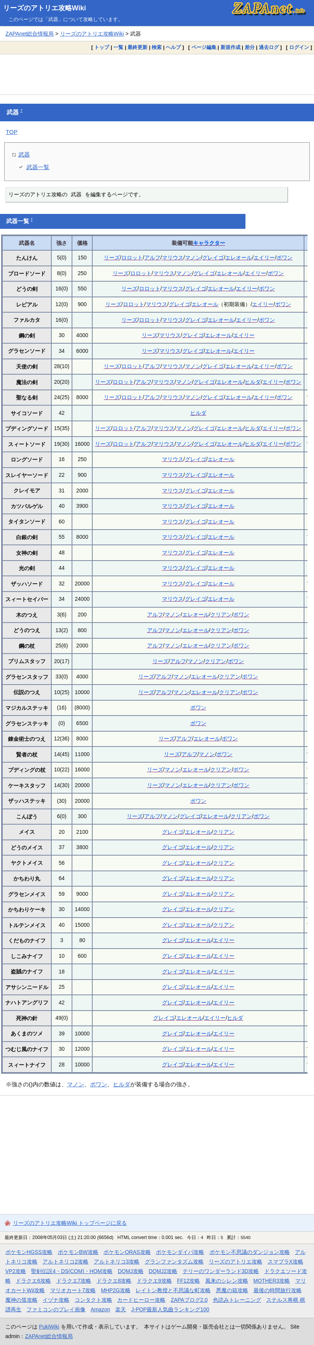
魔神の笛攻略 (21, 1300)
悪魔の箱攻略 (232, 1290)
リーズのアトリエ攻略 (235, 1262)
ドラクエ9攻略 (154, 1281)
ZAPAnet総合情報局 (29, 34)
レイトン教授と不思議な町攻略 (173, 1290)
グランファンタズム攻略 (174, 1262)
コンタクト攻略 (93, 1300)
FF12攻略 (188, 1281)
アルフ (152, 257)
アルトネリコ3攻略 (117, 1262)
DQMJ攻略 (131, 1271)
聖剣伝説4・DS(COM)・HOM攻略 (72, 1271)
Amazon (100, 1309)
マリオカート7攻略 (73, 1290)
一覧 (118, 47)
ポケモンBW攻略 (78, 1252)
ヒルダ (253, 382)
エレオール (238, 257)
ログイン (299, 47)
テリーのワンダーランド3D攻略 (221, 1271)
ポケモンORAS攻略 (126, 1252)
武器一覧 (37, 167)
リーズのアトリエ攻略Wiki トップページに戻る (70, 1223)
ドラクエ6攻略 (33, 1281)
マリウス (172, 257)
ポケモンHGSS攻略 (28, 1252)
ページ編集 (203, 47)
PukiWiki (49, 1327)
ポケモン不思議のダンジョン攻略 (249, 1252)
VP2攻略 (15, 1271)
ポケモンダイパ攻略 (180, 1252)
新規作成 (230, 47)
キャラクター (209, 243)
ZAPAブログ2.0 (189, 1300)
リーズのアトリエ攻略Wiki (44, 8)
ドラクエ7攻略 (74, 1281)
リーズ (112, 257)
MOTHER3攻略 (271, 1281)
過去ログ (269, 47)
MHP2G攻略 (116, 1290)
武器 (24, 154)
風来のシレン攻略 (226, 1281)
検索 (157, 47)
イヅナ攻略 (56, 1300)
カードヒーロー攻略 (141, 1300)
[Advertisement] (157, 74)
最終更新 (137, 47)
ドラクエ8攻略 (114, 1281)
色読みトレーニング (237, 1300)
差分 (250, 47)
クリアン (221, 614)
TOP (12, 132)
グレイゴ (213, 257)
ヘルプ (173, 47)
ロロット (132, 257)
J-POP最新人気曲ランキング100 (170, 1309)
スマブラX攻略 (285, 1262)
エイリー (264, 257)
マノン (193, 257)
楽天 (120, 1309)
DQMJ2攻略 (163, 1271)
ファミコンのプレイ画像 (55, 1309)
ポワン (284, 257)
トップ (101, 47)
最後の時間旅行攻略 (277, 1290)
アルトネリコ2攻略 (65, 1262)
